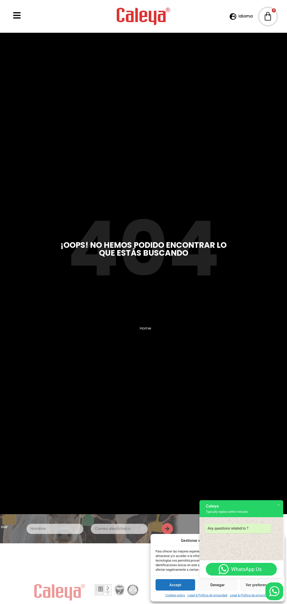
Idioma (246, 16)
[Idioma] (233, 16)
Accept (175, 585)
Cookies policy (175, 595)
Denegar (217, 585)
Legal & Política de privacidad (207, 595)
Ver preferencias (260, 585)
